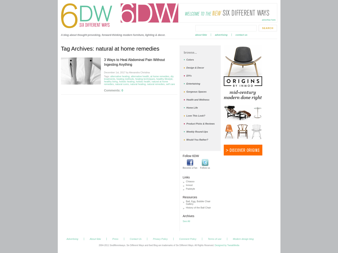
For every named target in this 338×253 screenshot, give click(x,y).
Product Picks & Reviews (200, 123)
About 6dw (201, 35)
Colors (190, 59)
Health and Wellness (198, 99)
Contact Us (241, 35)
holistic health (143, 81)
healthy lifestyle (164, 79)
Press (115, 239)
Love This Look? (195, 115)
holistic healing (127, 81)
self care (170, 84)
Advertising (221, 35)
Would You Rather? (197, 139)
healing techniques (145, 79)
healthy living (111, 81)
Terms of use (214, 239)
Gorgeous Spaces (196, 91)
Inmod (189, 185)
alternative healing (120, 76)
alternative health (140, 76)
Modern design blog (243, 239)
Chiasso (190, 181)
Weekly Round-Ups (197, 131)
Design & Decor (195, 67)
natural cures (122, 84)
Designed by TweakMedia (227, 245)
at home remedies (159, 76)
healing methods (125, 79)
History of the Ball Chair (198, 207)
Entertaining (193, 83)
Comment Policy (187, 239)
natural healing (138, 84)
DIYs (189, 75)
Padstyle (190, 188)
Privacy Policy (160, 239)
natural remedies (156, 84)
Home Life (192, 107)
